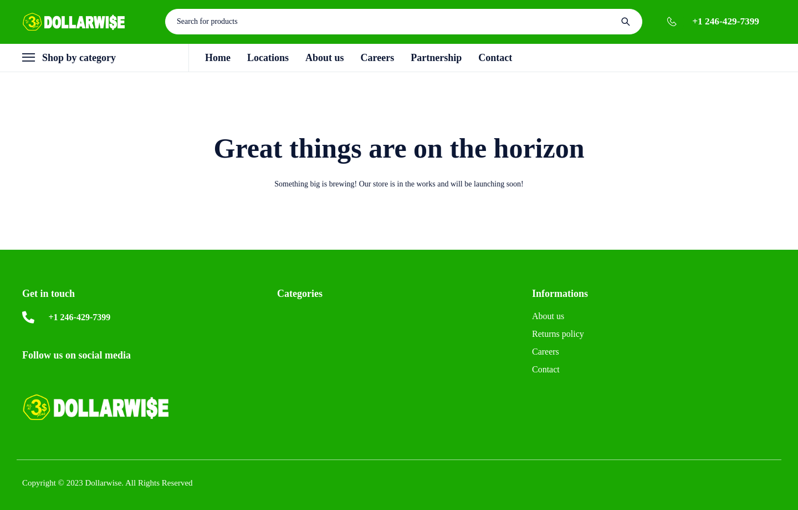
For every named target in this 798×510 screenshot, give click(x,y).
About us (548, 316)
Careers (545, 351)
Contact (546, 369)
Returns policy (558, 334)
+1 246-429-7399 (725, 21)
